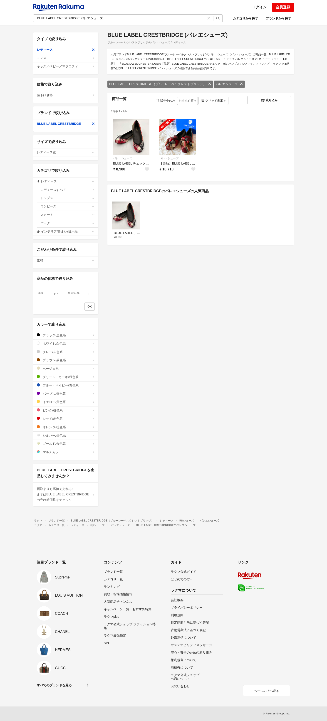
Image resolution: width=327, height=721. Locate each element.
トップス (67, 198)
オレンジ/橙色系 (66, 427)
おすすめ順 (187, 100)
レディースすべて (67, 190)
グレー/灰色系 (66, 352)
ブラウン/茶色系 (66, 360)
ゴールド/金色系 (66, 443)
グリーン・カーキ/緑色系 (66, 377)
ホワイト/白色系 (66, 343)
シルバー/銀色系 (66, 435)
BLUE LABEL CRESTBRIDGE (66, 123)
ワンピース (67, 206)
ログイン (259, 7)
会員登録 (283, 7)
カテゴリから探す (245, 18)
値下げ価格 (66, 95)
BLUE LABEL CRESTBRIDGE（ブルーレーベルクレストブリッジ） (160, 84)
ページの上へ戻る (266, 691)
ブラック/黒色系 (66, 335)
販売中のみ (165, 100)
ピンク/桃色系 (66, 410)
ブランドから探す (278, 18)
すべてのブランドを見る (54, 685)
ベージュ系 (66, 368)
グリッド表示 (213, 100)
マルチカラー (66, 452)
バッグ (67, 223)
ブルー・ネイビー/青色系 (66, 385)
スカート (67, 215)
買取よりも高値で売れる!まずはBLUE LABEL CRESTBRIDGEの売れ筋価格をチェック (66, 494)
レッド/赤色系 (66, 419)
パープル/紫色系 (66, 394)
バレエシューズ (229, 84)
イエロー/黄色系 (66, 402)
